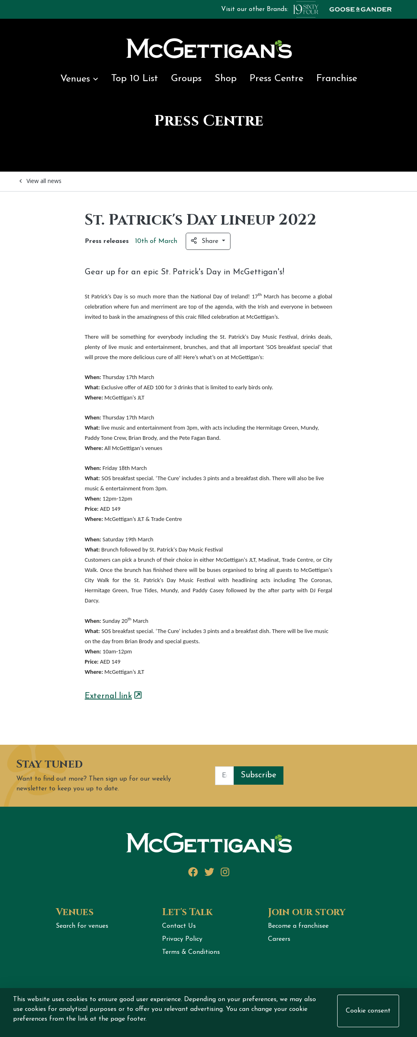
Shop (226, 79)
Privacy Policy (182, 939)
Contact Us (179, 926)
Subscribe (259, 775)
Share (205, 241)
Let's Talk (187, 912)
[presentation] (345, 776)
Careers (279, 939)
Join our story (306, 912)
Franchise (336, 79)
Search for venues (82, 926)
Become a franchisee (298, 926)
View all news (40, 181)
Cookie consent (368, 1011)
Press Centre (276, 79)
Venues (79, 79)
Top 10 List (134, 79)
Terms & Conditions (191, 952)
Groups (186, 79)
